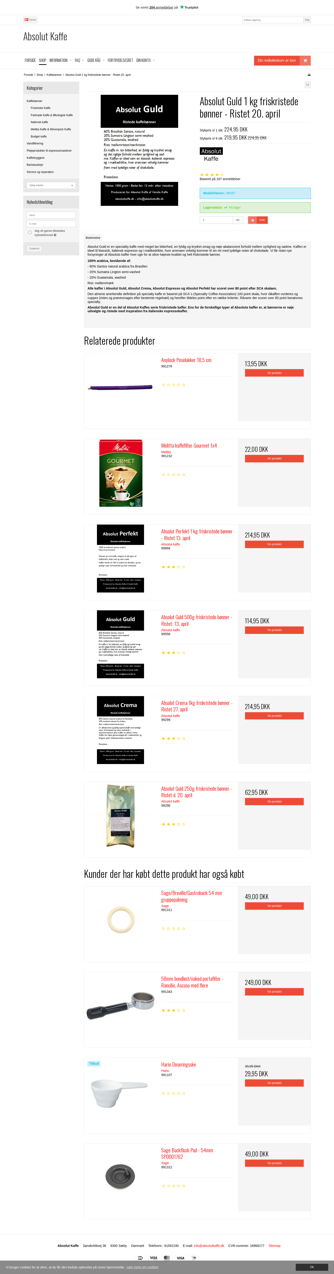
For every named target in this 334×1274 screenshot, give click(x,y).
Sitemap (274, 1246)
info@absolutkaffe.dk (209, 1246)
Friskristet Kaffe (41, 108)
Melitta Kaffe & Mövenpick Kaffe (51, 129)
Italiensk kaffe (39, 122)
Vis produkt (274, 373)
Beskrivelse (93, 237)
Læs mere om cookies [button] (142, 1267)
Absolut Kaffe (45, 36)
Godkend (34, 248)
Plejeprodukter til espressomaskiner (49, 150)
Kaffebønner (34, 101)
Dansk (30, 19)
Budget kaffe (39, 136)
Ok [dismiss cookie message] (312, 1267)
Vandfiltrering (35, 143)
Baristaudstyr (35, 164)
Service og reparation (40, 172)
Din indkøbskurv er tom (284, 60)
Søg (307, 19)
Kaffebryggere (36, 157)
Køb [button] (256, 220)
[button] (308, 85)
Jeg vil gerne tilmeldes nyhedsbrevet (55, 233)
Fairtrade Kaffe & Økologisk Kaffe (52, 115)
